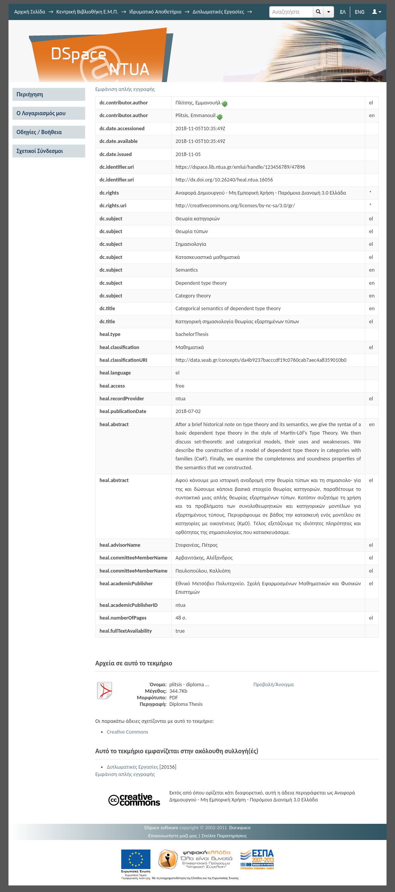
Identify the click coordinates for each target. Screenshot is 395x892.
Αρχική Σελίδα (29, 11)
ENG (360, 11)
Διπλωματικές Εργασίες (218, 11)
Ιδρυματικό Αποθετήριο (155, 11)
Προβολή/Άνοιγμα (273, 684)
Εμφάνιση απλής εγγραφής (125, 89)
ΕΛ (343, 11)
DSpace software (161, 827)
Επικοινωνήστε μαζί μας (172, 835)
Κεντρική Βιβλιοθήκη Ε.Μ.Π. (87, 11)
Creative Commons (127, 732)
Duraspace (240, 827)
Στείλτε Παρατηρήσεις (224, 835)
